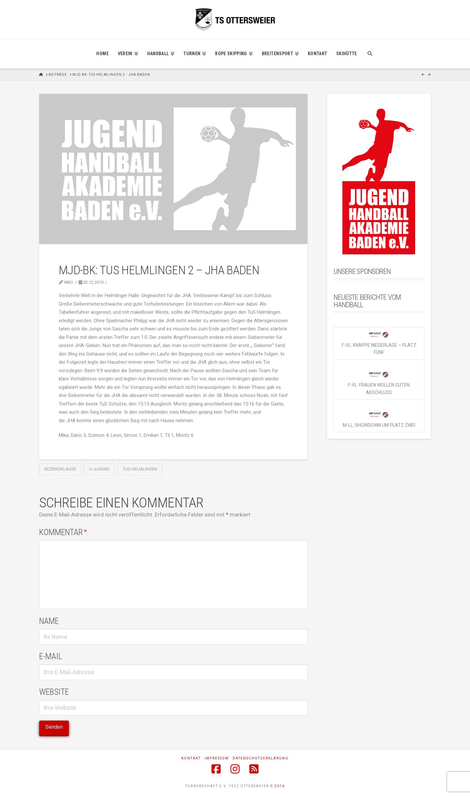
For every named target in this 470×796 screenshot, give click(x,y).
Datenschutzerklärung (261, 758)
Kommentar (63, 532)
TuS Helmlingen (140, 469)
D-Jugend (99, 469)
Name (49, 621)
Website (54, 692)
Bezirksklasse (60, 469)
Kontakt (191, 758)
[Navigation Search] (369, 54)
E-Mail (50, 656)
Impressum (217, 758)
